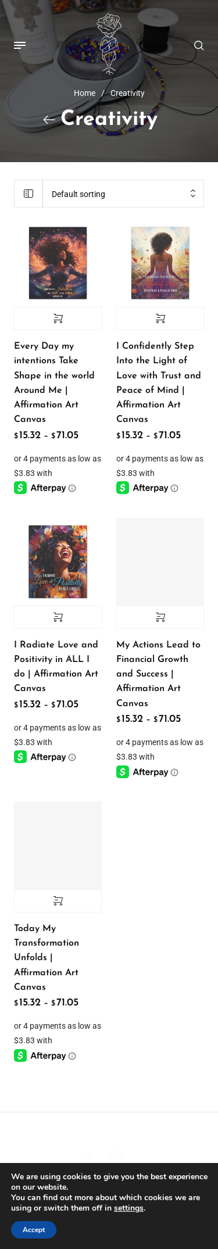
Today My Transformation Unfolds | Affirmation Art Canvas (46, 958)
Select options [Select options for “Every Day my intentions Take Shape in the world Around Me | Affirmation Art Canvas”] (58, 318)
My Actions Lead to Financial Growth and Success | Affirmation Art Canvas (158, 674)
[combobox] (123, 194)
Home (84, 93)
